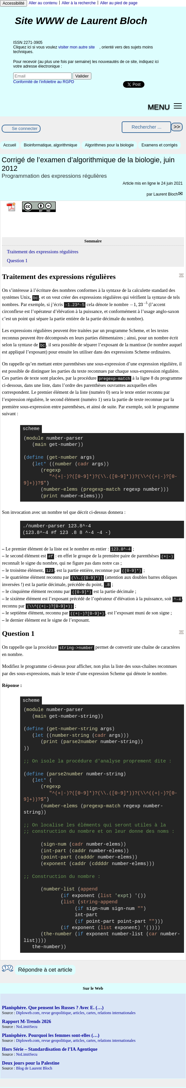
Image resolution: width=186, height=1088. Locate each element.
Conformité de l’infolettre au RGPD (43, 81)
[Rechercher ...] (146, 127)
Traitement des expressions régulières (42, 251)
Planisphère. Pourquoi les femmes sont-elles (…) (50, 1035)
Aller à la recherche (79, 3)
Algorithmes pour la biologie (109, 145)
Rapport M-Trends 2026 (26, 1021)
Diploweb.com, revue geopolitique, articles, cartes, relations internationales (76, 1012)
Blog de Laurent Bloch (34, 1068)
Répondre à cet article (45, 970)
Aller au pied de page (118, 3)
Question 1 (17, 260)
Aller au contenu (43, 3)
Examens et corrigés (159, 145)
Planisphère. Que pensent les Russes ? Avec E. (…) (53, 1007)
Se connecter (25, 128)
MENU (159, 107)
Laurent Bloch (165, 194)
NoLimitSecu (27, 1026)
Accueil (9, 145)
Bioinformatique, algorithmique (50, 145)
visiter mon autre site (76, 47)
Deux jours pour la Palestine (30, 1063)
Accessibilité (13, 3)
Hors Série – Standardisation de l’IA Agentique (49, 1049)
